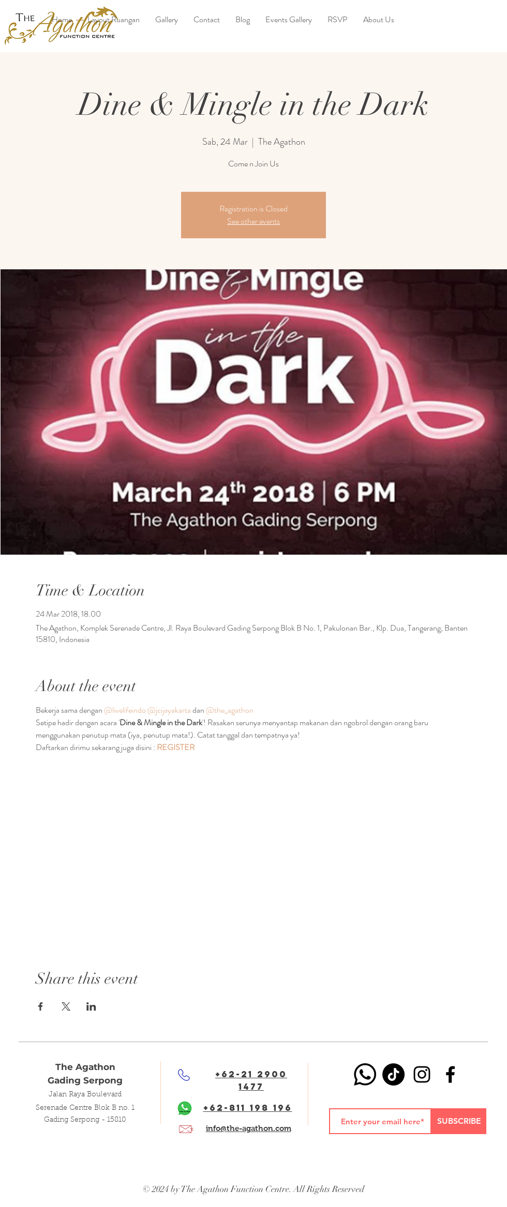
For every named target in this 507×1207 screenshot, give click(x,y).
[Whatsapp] (365, 1074)
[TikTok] (393, 1074)
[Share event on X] (66, 1006)
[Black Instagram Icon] (422, 1074)
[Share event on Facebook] (41, 1006)
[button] (243, 20)
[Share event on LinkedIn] (91, 1006)
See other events (253, 221)
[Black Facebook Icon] (450, 1074)
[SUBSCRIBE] (458, 1121)
